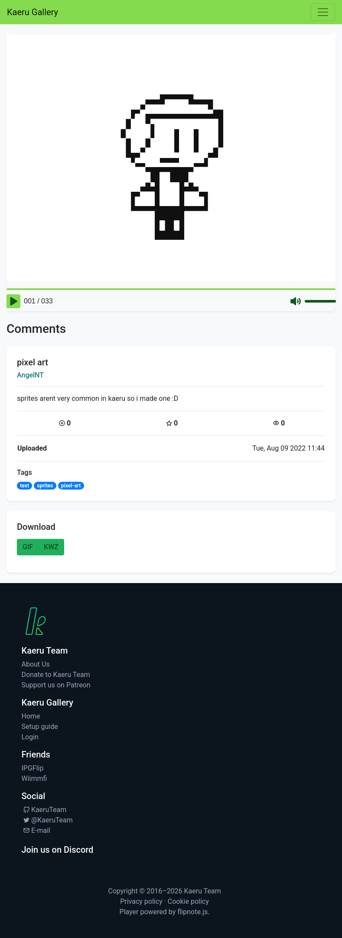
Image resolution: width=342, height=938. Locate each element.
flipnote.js (192, 912)
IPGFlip (33, 768)
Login (30, 737)
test (24, 486)
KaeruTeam (44, 810)
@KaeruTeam (47, 820)
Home (31, 716)
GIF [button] (28, 547)
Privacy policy (141, 901)
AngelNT (30, 375)
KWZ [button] (51, 547)
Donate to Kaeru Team (56, 674)
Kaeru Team (202, 891)
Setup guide (40, 726)
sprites (45, 486)
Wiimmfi (34, 778)
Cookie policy (188, 901)
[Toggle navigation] (323, 12)
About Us (36, 664)
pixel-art (71, 486)
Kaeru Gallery (32, 12)
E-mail (36, 830)
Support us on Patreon (56, 685)
